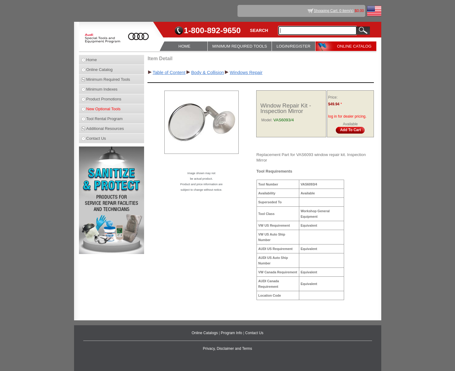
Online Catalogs (205, 333)
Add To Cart (350, 130)
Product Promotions (103, 99)
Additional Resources (105, 128)
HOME (184, 46)
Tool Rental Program (104, 118)
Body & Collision (207, 72)
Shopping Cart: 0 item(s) (334, 11)
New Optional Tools (103, 109)
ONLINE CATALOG (354, 46)
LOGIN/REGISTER (294, 46)
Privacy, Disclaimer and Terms (227, 348)
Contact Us (96, 138)
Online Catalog (99, 69)
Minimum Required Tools (108, 79)
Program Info (232, 333)
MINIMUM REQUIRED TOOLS (239, 46)
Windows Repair (246, 72)
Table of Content (169, 72)
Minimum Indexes (102, 89)
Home (91, 59)
